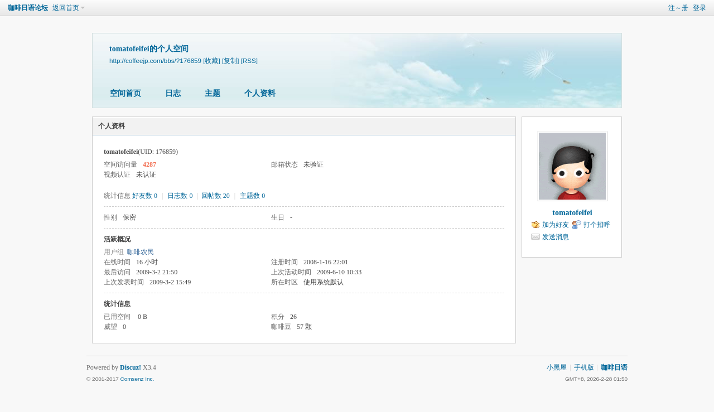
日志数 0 (179, 196)
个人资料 (260, 93)
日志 (173, 93)
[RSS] (249, 60)
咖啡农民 (140, 252)
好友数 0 (144, 196)
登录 (699, 8)
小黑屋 (557, 367)
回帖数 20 (215, 196)
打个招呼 (596, 225)
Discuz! (130, 367)
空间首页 (125, 93)
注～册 (678, 8)
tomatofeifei (572, 213)
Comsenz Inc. (137, 379)
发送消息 (555, 237)
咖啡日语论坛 (28, 8)
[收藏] (211, 60)
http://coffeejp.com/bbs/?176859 (155, 60)
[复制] (230, 60)
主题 (212, 93)
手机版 (584, 367)
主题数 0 (252, 196)
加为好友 (555, 225)
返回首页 (65, 8)
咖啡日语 (614, 367)
